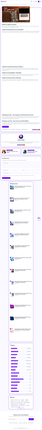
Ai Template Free (14, 366)
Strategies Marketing (15, 351)
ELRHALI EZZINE (20, 428)
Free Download (5, 126)
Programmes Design (24, 129)
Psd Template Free (14, 363)
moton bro (22, 401)
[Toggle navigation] (40, 1)
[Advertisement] (21, 39)
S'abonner (31, 419)
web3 (19, 401)
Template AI (27, 405)
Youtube (25, 422)
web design (26, 401)
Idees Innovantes (4, 129)
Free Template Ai (9, 150)
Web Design (13, 129)
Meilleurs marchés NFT (27, 402)
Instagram (20, 422)
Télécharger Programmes (14, 405)
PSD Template (18, 129)
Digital (9, 129)
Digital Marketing (14, 354)
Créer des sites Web (20, 402)
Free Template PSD (22, 405)
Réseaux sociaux (13, 402)
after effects (12, 401)
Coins (16, 401)
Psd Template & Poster (15, 391)
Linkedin (15, 422)
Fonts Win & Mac (14, 388)
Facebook (11, 422)
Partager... (21, 408)
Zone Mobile (30, 422)
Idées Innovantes (14, 348)
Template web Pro (14, 385)
